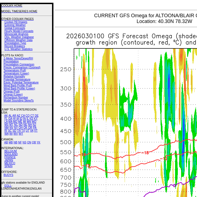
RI (5, 130)
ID (20, 118)
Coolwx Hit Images (15, 22)
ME (20, 121)
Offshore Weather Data (18, 40)
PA (34, 127)
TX (23, 130)
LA (6, 121)
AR (14, 115)
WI (11, 133)
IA (17, 118)
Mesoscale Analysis (16, 34)
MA (10, 121)
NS (24, 142)
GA (10, 118)
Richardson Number (16, 97)
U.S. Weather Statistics (18, 49)
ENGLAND (11, 154)
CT (32, 115)
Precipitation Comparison (19, 64)
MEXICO (9, 163)
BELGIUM (10, 151)
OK (25, 127)
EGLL (8, 185)
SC (10, 130)
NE (25, 124)
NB (15, 142)
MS (6, 124)
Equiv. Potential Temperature (21, 82)
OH (21, 127)
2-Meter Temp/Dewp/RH (18, 58)
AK (6, 115)
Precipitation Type (15, 43)
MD (15, 121)
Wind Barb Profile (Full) (18, 85)
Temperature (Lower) (16, 73)
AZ (18, 115)
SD (14, 130)
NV (11, 127)
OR (30, 127)
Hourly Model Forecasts (18, 31)
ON (29, 142)
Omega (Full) (11, 91)
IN (24, 118)
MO (34, 121)
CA (23, 115)
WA (6, 133)
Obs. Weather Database (19, 37)
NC (16, 124)
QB (34, 142)
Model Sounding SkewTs (19, 100)
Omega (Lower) (13, 94)
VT (36, 130)
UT (27, 130)
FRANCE (10, 157)
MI (24, 121)
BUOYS (8, 174)
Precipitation (11, 61)
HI (14, 118)
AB (6, 142)
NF (20, 142)
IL (28, 118)
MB (11, 142)
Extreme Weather (15, 25)
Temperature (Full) (15, 70)
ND (20, 124)
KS (31, 118)
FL (5, 118)
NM (6, 127)
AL (10, 115)
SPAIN (8, 166)
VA (31, 130)
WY (21, 133)
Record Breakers (14, 46)
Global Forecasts (14, 28)
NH (30, 124)
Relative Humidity (14, 76)
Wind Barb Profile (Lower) (19, 88)
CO (27, 115)
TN (19, 130)
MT (11, 124)
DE (37, 115)
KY (36, 118)
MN (29, 121)
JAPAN (8, 160)
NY (16, 127)
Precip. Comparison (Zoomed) (22, 67)
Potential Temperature (17, 79)
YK (38, 142)
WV (15, 133)
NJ (34, 124)
